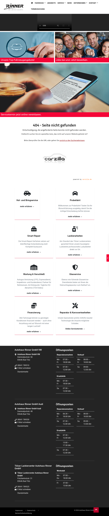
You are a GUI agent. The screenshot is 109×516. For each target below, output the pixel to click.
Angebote (51, 3)
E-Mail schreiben (24, 368)
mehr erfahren (27, 206)
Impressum (19, 510)
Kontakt (93, 3)
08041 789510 (23, 365)
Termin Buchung (38, 9)
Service (60, 3)
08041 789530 (23, 419)
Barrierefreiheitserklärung (23, 513)
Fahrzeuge (39, 3)
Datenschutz (31, 510)
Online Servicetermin (75, 329)
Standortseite (22, 372)
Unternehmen (80, 3)
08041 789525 (23, 487)
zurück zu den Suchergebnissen (72, 140)
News (69, 3)
